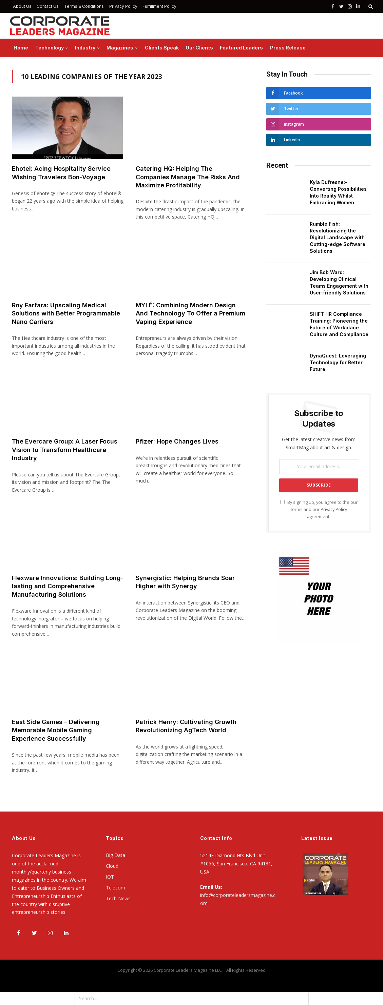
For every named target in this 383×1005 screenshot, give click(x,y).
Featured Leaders (241, 47)
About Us (22, 6)
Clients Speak (162, 47)
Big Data (115, 855)
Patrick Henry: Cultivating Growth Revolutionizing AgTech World (186, 726)
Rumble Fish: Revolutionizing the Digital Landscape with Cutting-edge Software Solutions (337, 237)
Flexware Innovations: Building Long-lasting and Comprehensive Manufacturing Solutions (67, 586)
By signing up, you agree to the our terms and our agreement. (319, 509)
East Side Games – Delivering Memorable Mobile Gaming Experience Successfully (56, 730)
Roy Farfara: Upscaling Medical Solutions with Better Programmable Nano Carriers (66, 313)
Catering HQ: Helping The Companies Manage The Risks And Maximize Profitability (188, 177)
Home (21, 47)
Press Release (288, 47)
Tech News (118, 898)
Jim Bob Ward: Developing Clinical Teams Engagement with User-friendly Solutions (339, 282)
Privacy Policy (123, 6)
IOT (110, 877)
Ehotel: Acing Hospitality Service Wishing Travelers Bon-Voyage (61, 172)
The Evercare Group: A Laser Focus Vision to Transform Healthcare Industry (64, 450)
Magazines (120, 47)
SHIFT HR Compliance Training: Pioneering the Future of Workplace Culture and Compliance (339, 324)
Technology (49, 47)
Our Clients (199, 47)
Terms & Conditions (84, 6)
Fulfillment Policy (159, 6)
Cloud (112, 866)
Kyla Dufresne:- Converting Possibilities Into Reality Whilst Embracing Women (338, 192)
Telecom (115, 887)
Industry (85, 47)
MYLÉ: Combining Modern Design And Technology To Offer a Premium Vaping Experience (190, 313)
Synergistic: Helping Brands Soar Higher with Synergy (185, 582)
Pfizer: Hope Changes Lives (177, 441)
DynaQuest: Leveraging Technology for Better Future (338, 362)
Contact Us (48, 6)
